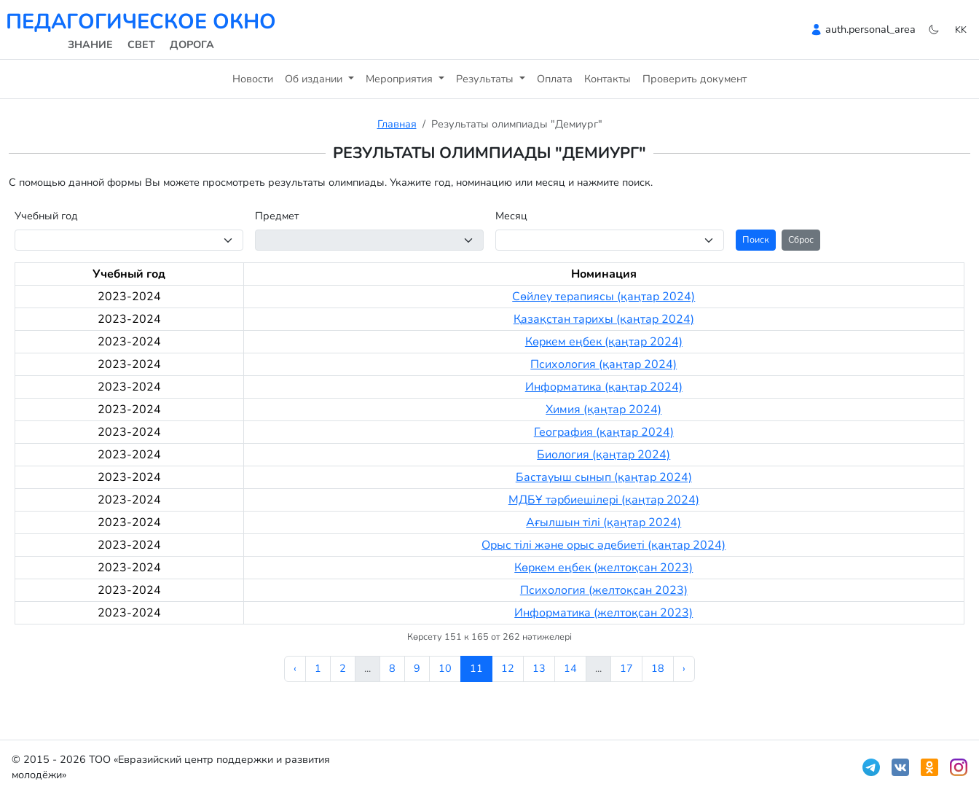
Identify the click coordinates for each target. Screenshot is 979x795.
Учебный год (46, 215)
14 (570, 668)
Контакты (607, 78)
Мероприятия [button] (401, 78)
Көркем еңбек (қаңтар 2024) (604, 342)
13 (539, 668)
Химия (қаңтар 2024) (603, 410)
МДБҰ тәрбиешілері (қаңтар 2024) (603, 500)
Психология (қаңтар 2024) (603, 364)
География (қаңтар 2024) (604, 432)
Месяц (511, 215)
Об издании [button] (315, 78)
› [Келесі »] (684, 668)
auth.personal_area (870, 29)
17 (626, 668)
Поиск (755, 239)
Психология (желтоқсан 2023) (604, 590)
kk (961, 29)
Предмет (277, 215)
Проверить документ (694, 78)
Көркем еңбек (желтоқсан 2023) (603, 568)
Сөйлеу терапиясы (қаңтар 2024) (603, 297)
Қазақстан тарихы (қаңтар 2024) (604, 319)
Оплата (555, 78)
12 (507, 668)
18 (657, 668)
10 (445, 668)
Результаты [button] (486, 78)
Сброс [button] (801, 239)
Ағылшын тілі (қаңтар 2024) (603, 522)
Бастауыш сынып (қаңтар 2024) (604, 477)
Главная (397, 124)
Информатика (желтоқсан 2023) (603, 613)
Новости (252, 78)
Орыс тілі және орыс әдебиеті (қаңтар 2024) (603, 545)
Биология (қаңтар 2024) (603, 455)
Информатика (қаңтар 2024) (604, 387)
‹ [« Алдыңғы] (295, 668)
